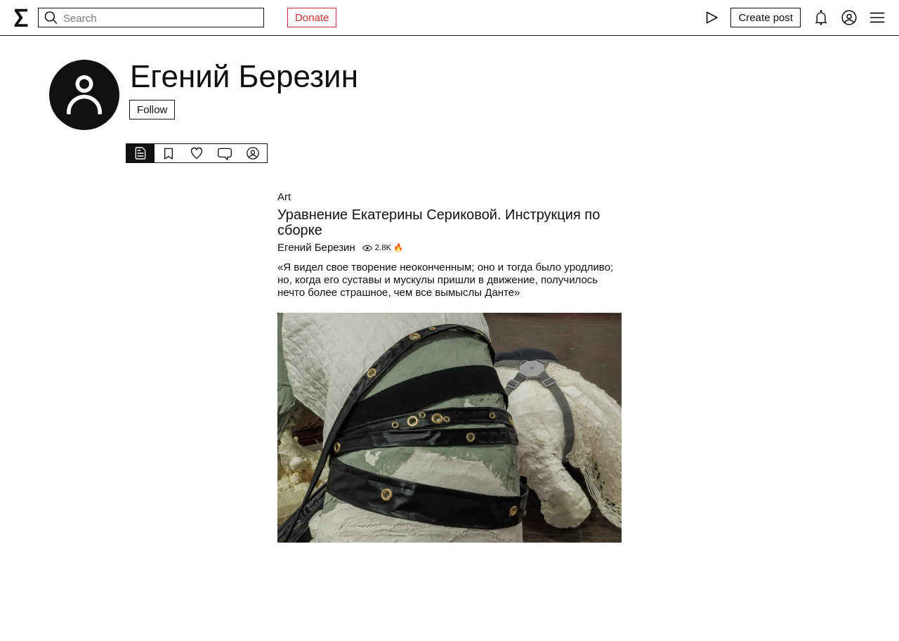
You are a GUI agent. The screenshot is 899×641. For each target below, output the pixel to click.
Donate (312, 17)
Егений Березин (316, 247)
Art (284, 196)
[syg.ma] (21, 17)
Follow (152, 109)
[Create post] (765, 17)
